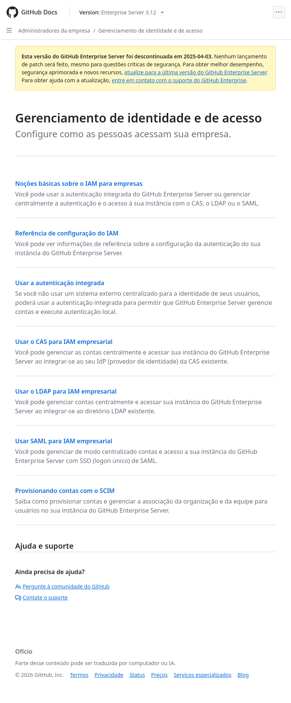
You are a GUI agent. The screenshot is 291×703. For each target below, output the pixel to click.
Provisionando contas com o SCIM (65, 490)
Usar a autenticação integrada (59, 283)
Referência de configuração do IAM (67, 233)
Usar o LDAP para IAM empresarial (66, 391)
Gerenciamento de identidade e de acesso (150, 30)
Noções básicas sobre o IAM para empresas (78, 183)
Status (137, 674)
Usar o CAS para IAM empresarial (64, 341)
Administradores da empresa (54, 30)
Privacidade (109, 674)
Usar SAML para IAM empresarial (63, 441)
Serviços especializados (202, 674)
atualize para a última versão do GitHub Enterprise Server (195, 72)
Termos (79, 674)
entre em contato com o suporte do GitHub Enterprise (179, 80)
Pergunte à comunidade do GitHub (62, 586)
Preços (159, 674)
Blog (243, 674)
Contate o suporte (41, 597)
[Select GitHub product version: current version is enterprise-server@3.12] (121, 12)
